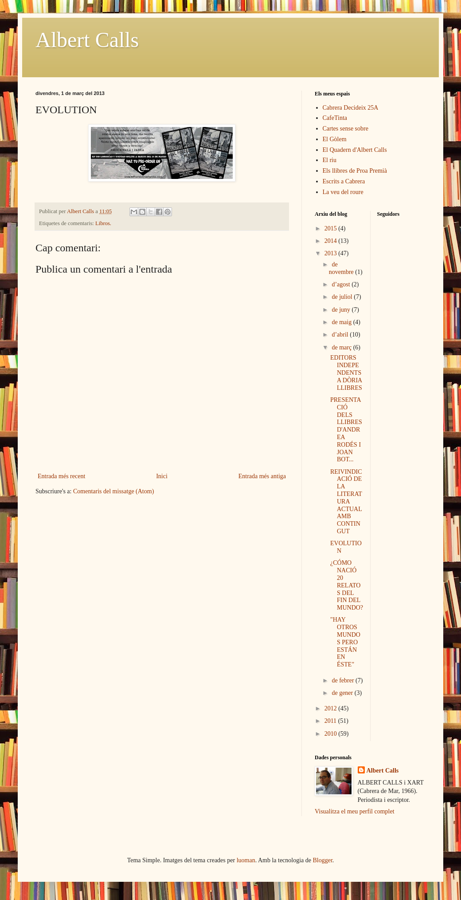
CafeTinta (335, 118)
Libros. (103, 223)
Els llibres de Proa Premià (355, 170)
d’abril (341, 334)
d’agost (342, 284)
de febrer (344, 680)
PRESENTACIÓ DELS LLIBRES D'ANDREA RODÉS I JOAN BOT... (346, 429)
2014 (331, 241)
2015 (331, 228)
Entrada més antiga (262, 476)
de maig (342, 322)
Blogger (322, 860)
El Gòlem (335, 139)
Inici (162, 476)
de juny (342, 309)
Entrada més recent (61, 476)
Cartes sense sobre (345, 128)
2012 (331, 708)
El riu (330, 160)
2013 (331, 253)
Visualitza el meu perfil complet (355, 811)
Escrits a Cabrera (344, 181)
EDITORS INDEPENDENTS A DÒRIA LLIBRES (346, 372)
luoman (246, 860)
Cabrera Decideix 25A (351, 107)
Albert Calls (87, 40)
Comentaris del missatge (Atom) (113, 491)
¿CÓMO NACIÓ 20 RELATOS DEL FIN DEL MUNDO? (346, 585)
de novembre (342, 268)
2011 (331, 721)
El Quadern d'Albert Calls (355, 150)
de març (342, 347)
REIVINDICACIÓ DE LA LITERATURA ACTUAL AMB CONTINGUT (346, 501)
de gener (343, 693)
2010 (331, 733)
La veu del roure (343, 192)
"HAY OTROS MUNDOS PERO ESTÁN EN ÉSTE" (345, 642)
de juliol (343, 296)
